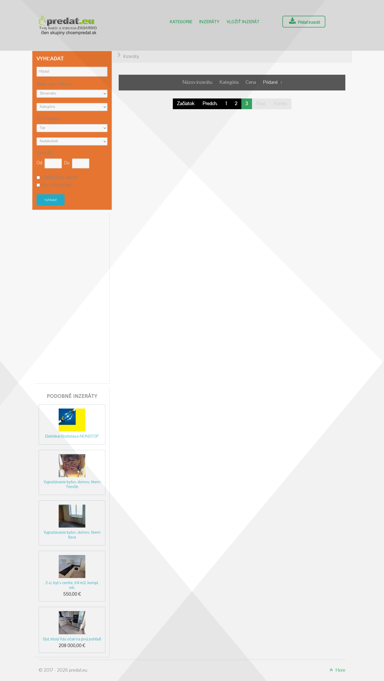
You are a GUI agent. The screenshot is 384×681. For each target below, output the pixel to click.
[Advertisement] (72, 297)
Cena (251, 82)
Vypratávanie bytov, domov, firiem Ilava (72, 535)
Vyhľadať (51, 200)
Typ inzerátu (48, 118)
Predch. (209, 103)
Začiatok (185, 103)
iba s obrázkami (56, 185)
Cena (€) (45, 153)
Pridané (270, 82)
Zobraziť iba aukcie (59, 177)
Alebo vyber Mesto (54, 84)
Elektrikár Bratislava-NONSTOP (72, 436)
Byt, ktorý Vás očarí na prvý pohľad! (72, 639)
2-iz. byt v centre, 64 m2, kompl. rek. (72, 585)
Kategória (229, 82)
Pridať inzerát (304, 21)
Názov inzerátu (198, 82)
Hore (336, 670)
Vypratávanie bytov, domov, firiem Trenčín (72, 484)
